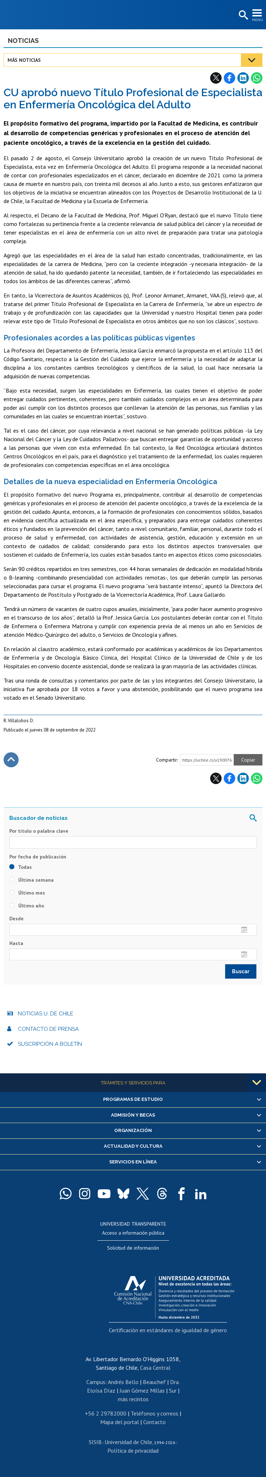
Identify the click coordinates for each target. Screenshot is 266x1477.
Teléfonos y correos (154, 1413)
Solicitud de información (133, 1248)
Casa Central (155, 1367)
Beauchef (154, 1381)
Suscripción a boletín (50, 1044)
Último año (26, 905)
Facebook (229, 78)
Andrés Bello (123, 1381)
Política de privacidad (133, 1450)
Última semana (31, 880)
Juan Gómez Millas (142, 1390)
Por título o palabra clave (38, 831)
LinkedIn (243, 78)
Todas (20, 867)
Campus (95, 1381)
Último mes (27, 893)
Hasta (16, 943)
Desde (16, 918)
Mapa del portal (119, 1422)
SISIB (95, 1442)
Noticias (23, 40)
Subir (11, 759)
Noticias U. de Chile (45, 1013)
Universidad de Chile (128, 1442)
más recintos (133, 1399)
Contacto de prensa (48, 1029)
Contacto (154, 1422)
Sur (172, 1390)
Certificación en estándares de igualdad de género (168, 1330)
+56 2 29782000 (105, 1413)
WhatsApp (256, 78)
